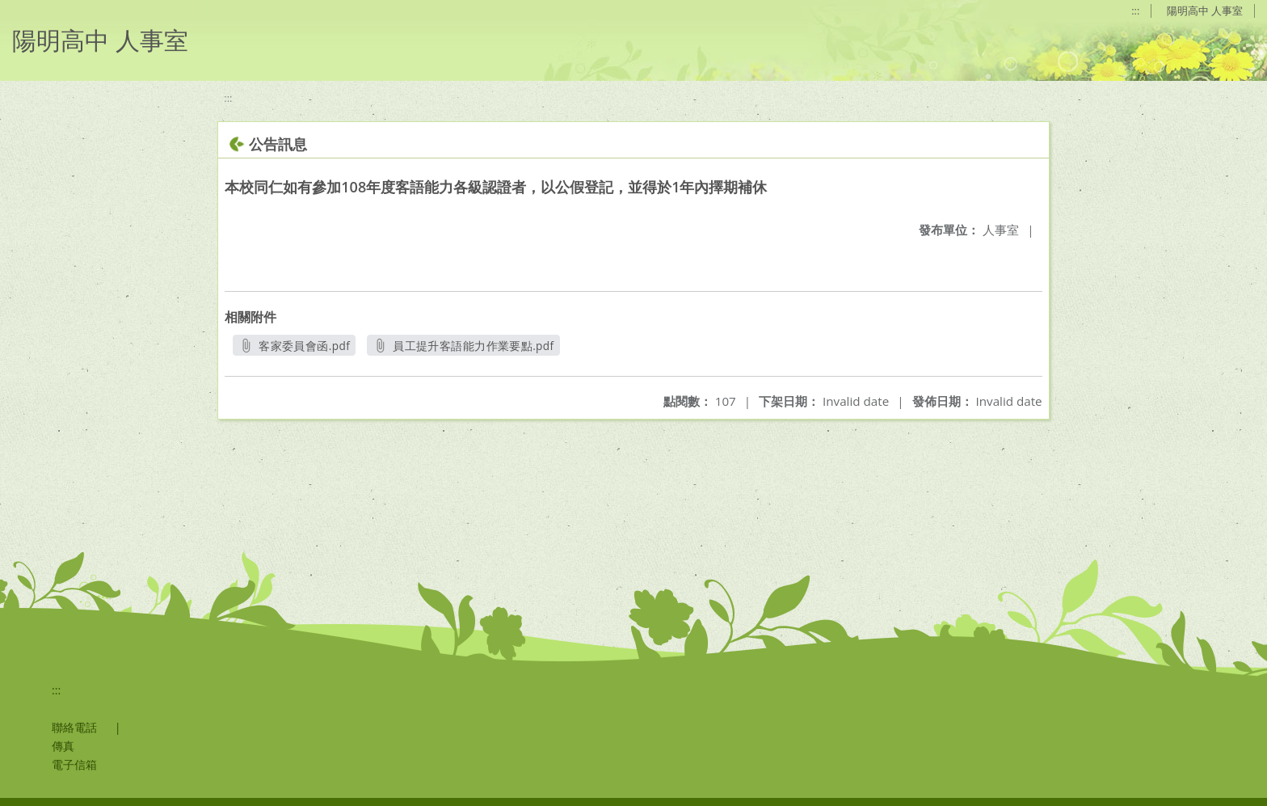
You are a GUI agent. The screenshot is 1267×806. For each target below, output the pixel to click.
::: (1135, 10)
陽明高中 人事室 (1205, 10)
